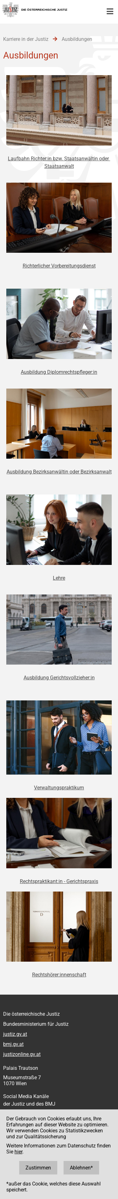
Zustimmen (38, 1168)
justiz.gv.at (15, 1034)
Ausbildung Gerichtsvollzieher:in (59, 678)
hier (18, 1152)
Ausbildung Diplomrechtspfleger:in (59, 372)
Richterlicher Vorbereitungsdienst (59, 266)
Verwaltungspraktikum (59, 788)
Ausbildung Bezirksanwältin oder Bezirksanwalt (59, 472)
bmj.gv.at (13, 1044)
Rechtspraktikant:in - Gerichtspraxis (59, 881)
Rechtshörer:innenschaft (59, 975)
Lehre (59, 578)
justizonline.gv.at (22, 1054)
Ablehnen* (81, 1168)
